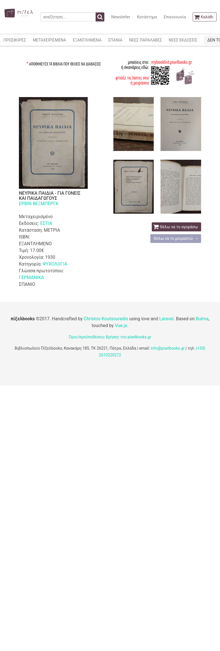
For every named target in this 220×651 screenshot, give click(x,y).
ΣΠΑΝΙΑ (115, 40)
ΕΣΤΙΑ (46, 223)
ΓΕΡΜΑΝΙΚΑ (31, 277)
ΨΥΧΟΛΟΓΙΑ (55, 264)
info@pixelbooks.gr (167, 348)
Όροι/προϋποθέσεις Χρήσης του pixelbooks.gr (110, 337)
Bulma (202, 318)
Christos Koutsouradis (106, 318)
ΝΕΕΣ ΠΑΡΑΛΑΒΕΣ (145, 40)
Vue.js (121, 325)
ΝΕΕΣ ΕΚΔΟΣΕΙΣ (183, 40)
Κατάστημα (147, 17)
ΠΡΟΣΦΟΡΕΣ (14, 40)
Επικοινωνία (175, 17)
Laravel (166, 318)
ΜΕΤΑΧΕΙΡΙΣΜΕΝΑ (49, 40)
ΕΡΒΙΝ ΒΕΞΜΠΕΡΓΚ (39, 203)
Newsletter (120, 17)
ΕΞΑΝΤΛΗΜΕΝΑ (87, 40)
